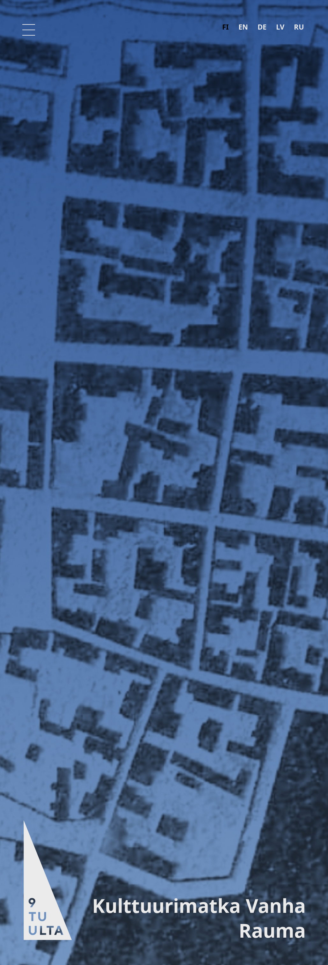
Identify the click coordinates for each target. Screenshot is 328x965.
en (243, 26)
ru (299, 26)
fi (225, 26)
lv (280, 26)
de (262, 26)
